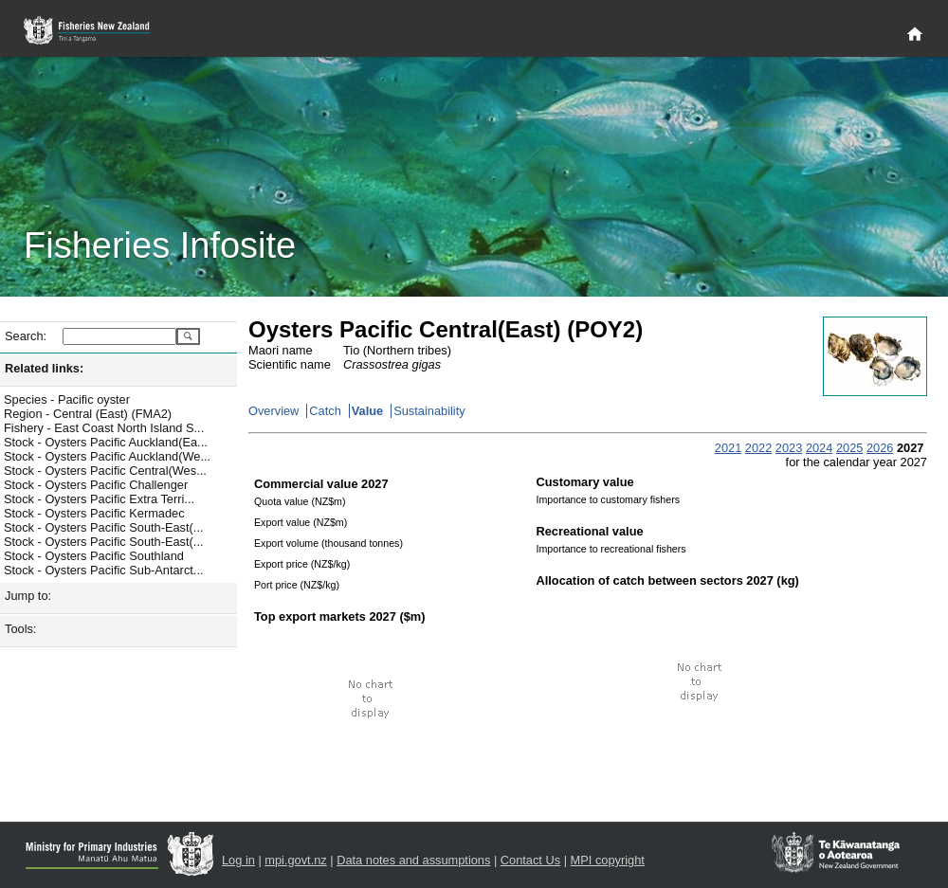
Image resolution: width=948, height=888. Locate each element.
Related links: (44, 368)
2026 (879, 448)
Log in (238, 860)
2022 (758, 448)
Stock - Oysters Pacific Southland (94, 556)
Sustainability (429, 411)
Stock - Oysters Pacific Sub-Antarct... (104, 570)
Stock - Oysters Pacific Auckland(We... (107, 456)
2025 (849, 448)
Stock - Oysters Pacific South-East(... (104, 527)
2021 (728, 448)
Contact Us (530, 860)
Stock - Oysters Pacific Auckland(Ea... (106, 442)
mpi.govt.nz (295, 860)
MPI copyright (608, 860)
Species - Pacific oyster (67, 399)
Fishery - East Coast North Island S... (104, 428)
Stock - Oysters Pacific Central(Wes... (105, 470)
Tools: (20, 629)
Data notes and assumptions (413, 860)
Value (367, 411)
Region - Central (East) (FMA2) (88, 414)
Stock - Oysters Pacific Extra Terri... (99, 499)
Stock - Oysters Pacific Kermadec (94, 513)
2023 (788, 448)
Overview (273, 411)
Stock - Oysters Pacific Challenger (96, 485)
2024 (819, 448)
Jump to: (28, 596)
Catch (324, 411)
